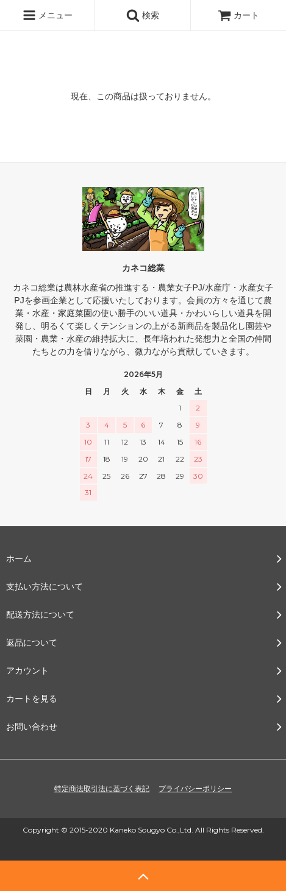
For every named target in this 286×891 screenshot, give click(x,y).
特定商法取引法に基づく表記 (101, 788)
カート (238, 15)
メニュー (48, 15)
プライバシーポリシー (195, 788)
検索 (142, 15)
